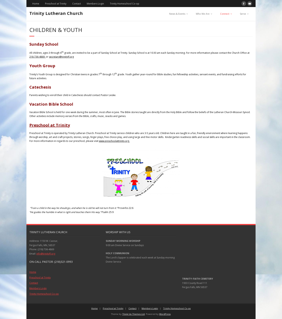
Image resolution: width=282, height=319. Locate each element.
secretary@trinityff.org (61, 56)
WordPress (165, 314)
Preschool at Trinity (55, 3)
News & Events (177, 13)
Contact (76, 3)
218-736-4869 (37, 56)
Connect (224, 13)
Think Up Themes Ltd (133, 314)
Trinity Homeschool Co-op (124, 3)
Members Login (95, 3)
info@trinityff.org (45, 253)
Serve (243, 13)
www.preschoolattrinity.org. (114, 141)
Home (35, 3)
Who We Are (203, 13)
